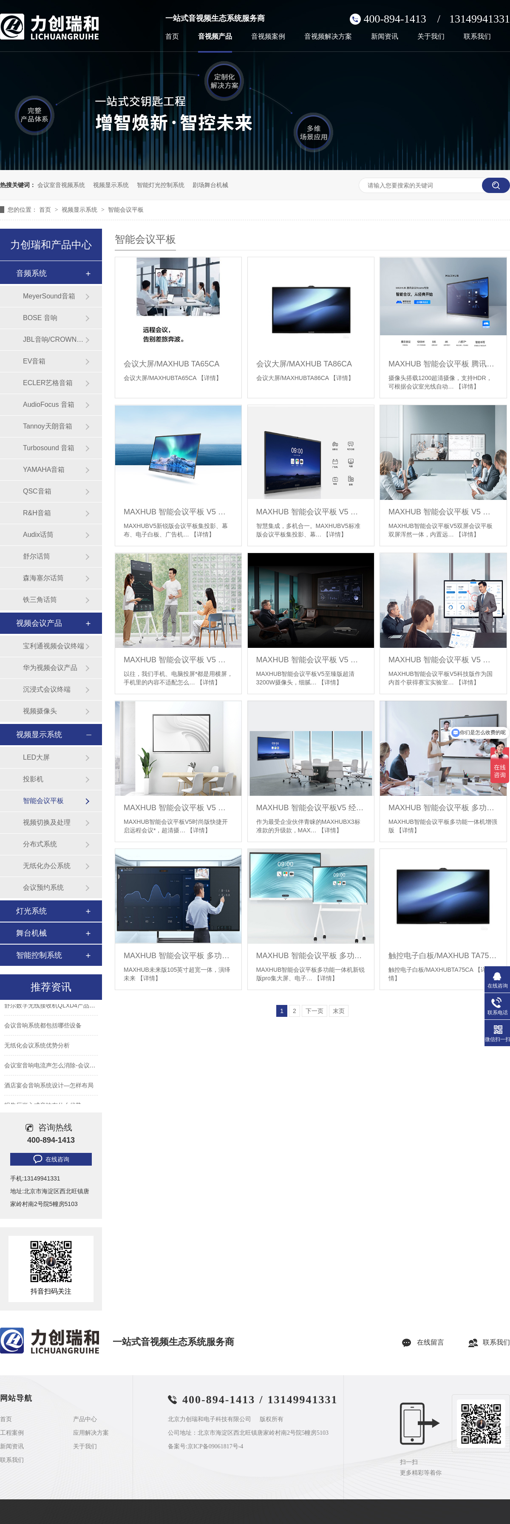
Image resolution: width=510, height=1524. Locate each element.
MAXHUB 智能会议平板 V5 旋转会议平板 (178, 660)
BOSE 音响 (40, 317)
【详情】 (210, 378)
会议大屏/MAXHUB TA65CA (171, 364)
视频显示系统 (111, 185)
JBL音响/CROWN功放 (54, 339)
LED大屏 (36, 757)
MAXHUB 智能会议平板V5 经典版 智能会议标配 (311, 807)
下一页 (314, 1010)
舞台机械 (31, 933)
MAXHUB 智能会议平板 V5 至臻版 (311, 660)
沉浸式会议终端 (47, 689)
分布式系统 (40, 844)
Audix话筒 (38, 534)
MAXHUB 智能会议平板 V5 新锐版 (178, 512)
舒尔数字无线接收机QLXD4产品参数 (52, 1007)
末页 (339, 1010)
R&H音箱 (37, 513)
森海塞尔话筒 (43, 578)
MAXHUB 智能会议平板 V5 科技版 (443, 660)
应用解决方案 (91, 1433)
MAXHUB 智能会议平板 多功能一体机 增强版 (443, 807)
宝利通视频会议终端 (53, 646)
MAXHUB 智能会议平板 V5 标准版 (311, 512)
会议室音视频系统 (61, 185)
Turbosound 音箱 (48, 447)
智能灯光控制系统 (160, 185)
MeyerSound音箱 (49, 296)
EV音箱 (34, 361)
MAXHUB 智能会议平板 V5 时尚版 (178, 807)
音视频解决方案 (328, 36)
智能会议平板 (126, 209)
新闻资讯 (384, 36)
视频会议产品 (39, 623)
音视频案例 (268, 36)
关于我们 (431, 36)
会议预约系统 (43, 887)
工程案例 (12, 1433)
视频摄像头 (40, 711)
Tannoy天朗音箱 (47, 426)
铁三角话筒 (40, 599)
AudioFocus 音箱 (48, 404)
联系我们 (477, 36)
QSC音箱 (37, 491)
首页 (172, 36)
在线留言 (430, 1342)
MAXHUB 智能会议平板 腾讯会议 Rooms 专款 (443, 364)
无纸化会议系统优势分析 (37, 1047)
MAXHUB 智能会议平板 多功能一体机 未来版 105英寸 (178, 955)
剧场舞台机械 (210, 185)
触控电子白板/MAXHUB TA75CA (443, 955)
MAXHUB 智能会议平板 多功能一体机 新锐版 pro (311, 955)
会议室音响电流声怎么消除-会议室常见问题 (61, 1067)
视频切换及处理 (47, 822)
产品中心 (85, 1419)
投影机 (33, 779)
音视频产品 (215, 36)
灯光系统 (31, 911)
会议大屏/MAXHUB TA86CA (304, 364)
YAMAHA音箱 (44, 469)
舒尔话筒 (36, 556)
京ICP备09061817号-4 (215, 1446)
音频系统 (31, 273)
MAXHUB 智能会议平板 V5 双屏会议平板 (443, 512)
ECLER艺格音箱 (48, 382)
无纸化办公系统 (47, 865)
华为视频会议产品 (50, 667)
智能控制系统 (39, 955)
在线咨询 (50, 1159)
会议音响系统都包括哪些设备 (43, 1027)
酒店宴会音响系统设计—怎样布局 (49, 1087)
